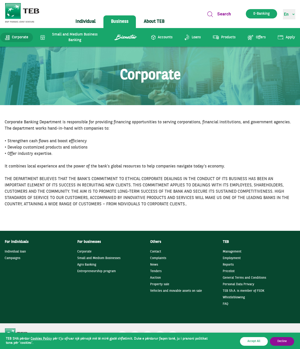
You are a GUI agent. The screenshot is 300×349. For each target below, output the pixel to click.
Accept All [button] (253, 341)
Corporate (84, 251)
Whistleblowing (234, 297)
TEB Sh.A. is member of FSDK (243, 291)
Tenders (156, 271)
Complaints (158, 258)
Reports (228, 265)
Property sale (159, 284)
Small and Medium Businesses (98, 258)
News (154, 265)
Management (232, 251)
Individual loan (15, 251)
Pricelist (229, 271)
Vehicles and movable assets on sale (176, 291)
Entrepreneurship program (96, 271)
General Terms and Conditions (244, 278)
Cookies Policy (41, 338)
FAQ (225, 304)
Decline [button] (282, 341)
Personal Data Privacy (238, 284)
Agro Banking (86, 265)
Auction (155, 278)
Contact (155, 251)
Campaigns (12, 258)
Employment (232, 258)
